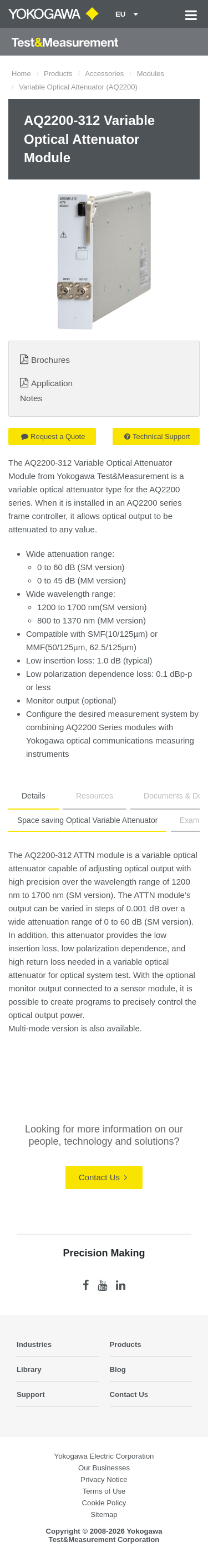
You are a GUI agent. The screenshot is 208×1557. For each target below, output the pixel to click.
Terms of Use (104, 1491)
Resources (94, 795)
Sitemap (103, 1514)
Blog (118, 1369)
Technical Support (157, 436)
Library (29, 1369)
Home (21, 73)
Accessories (104, 73)
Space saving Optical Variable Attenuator (87, 820)
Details (33, 795)
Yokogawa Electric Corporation (104, 1456)
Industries (34, 1344)
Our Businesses (104, 1468)
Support (31, 1394)
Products (58, 73)
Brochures (50, 360)
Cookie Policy (104, 1503)
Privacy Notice (103, 1479)
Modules (150, 73)
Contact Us (103, 1177)
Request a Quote (53, 436)
